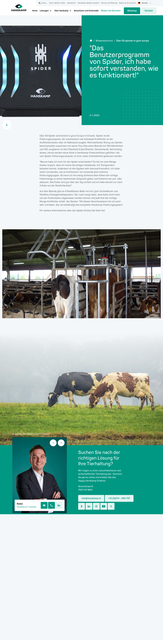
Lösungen (44, 10)
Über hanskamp (61, 10)
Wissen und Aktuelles (111, 10)
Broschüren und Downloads (86, 10)
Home (35, 10)
